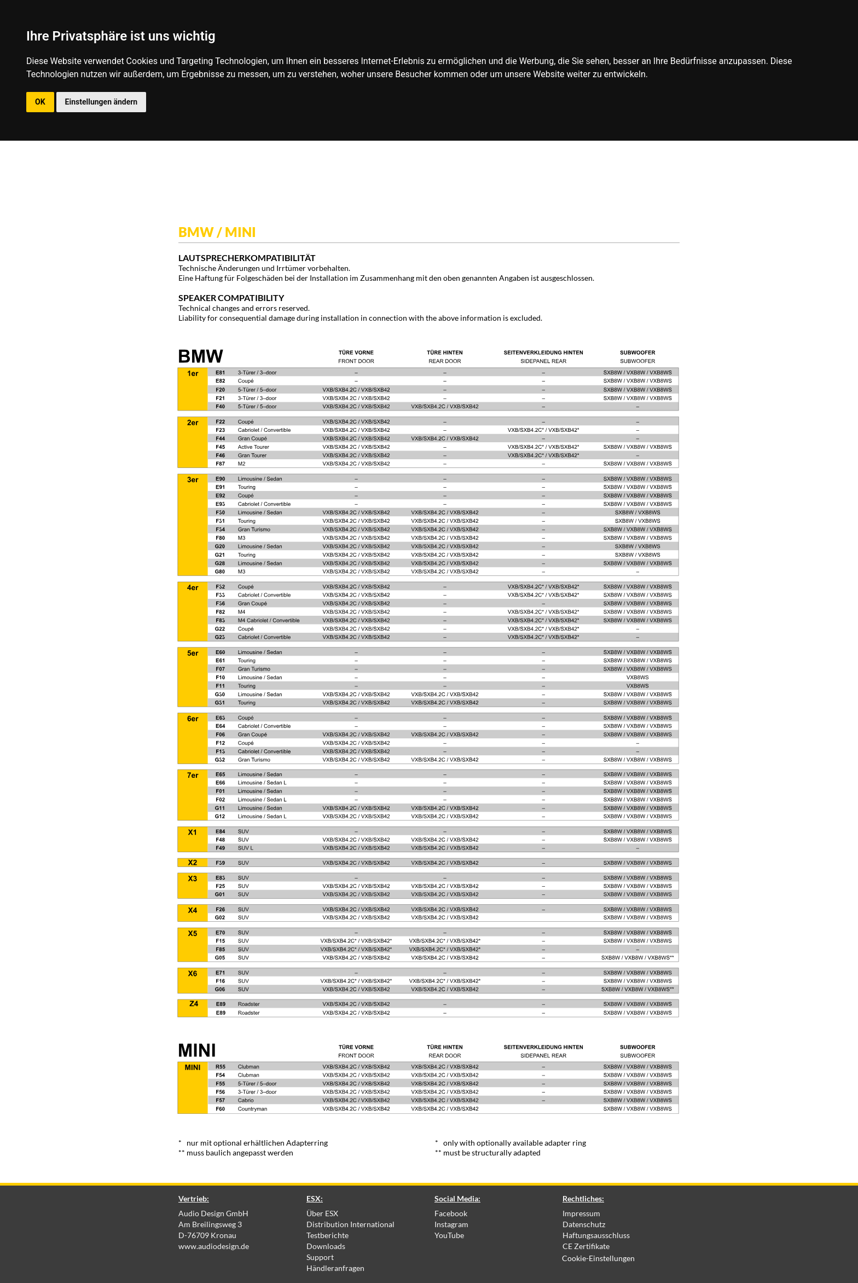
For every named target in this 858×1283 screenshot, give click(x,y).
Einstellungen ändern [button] (101, 101)
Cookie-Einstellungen (598, 1258)
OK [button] (40, 101)
